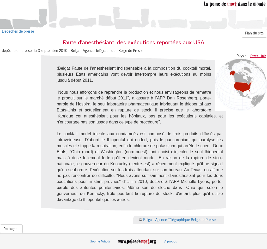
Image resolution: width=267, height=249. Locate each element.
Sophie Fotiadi (100, 241)
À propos (170, 241)
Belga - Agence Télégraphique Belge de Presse (179, 219)
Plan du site (254, 33)
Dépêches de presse (18, 31)
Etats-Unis (258, 56)
